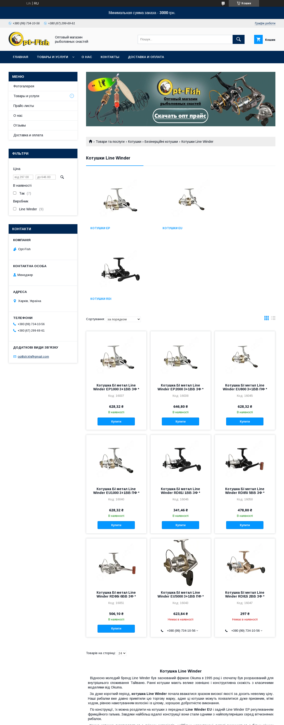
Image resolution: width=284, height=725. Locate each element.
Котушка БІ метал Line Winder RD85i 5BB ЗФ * (244, 420)
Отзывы (19, 125)
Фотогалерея (23, 86)
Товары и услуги (52, 57)
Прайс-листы (23, 106)
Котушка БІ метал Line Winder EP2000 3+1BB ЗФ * (180, 316)
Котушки (134, 141)
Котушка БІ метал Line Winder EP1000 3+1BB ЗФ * (116, 316)
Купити (116, 351)
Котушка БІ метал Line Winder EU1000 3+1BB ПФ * (116, 420)
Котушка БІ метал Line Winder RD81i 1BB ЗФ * (180, 420)
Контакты (110, 57)
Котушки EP (100, 228)
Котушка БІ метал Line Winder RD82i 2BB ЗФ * (244, 524)
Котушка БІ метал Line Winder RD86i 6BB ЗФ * (116, 524)
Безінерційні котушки (161, 141)
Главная (20, 57)
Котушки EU (165, 228)
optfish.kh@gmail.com (33, 356)
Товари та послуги (110, 141)
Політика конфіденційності (167, 718)
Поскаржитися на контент (129, 718)
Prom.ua (164, 714)
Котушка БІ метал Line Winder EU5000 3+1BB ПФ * (181, 524)
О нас (87, 57)
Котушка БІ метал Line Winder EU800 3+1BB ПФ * (245, 316)
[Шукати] (239, 39)
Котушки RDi (231, 228)
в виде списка (273, 248)
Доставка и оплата (146, 57)
